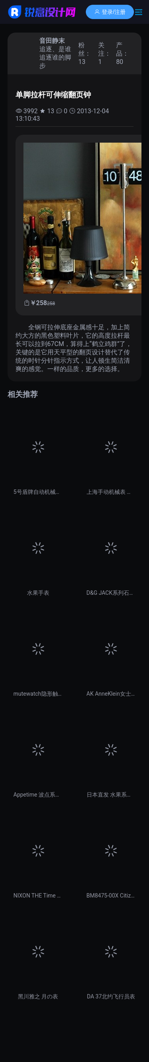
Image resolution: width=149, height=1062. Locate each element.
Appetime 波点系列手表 (38, 794)
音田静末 (52, 40)
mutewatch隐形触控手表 (38, 694)
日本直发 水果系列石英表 (111, 794)
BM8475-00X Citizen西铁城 (111, 895)
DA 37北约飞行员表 (111, 996)
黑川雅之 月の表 (38, 996)
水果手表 (38, 593)
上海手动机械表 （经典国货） (111, 492)
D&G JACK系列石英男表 (111, 593)
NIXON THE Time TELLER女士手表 (38, 895)
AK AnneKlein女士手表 (111, 694)
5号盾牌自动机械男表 (38, 492)
